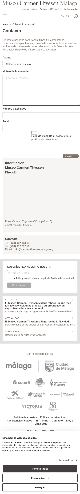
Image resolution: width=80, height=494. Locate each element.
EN (62, 16)
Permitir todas (40, 468)
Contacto (57, 420)
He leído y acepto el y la (43, 278)
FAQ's (69, 420)
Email (6, 121)
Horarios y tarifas (28, 9)
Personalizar (66, 460)
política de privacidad (44, 139)
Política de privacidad (53, 417)
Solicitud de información (24, 24)
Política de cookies (25, 417)
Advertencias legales (19, 420)
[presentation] (55, 147)
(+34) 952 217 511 (20, 246)
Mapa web (41, 424)
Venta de (69, 9)
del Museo (48, 9)
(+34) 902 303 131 (20, 243)
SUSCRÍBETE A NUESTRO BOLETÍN (29, 266)
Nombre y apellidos (14, 108)
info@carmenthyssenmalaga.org (33, 249)
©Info (45, 420)
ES (67, 16)
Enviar (68, 156)
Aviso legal (62, 136)
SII (37, 420)
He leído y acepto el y (51, 138)
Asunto (7, 57)
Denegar (40, 487)
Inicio (5, 24)
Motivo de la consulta (16, 71)
